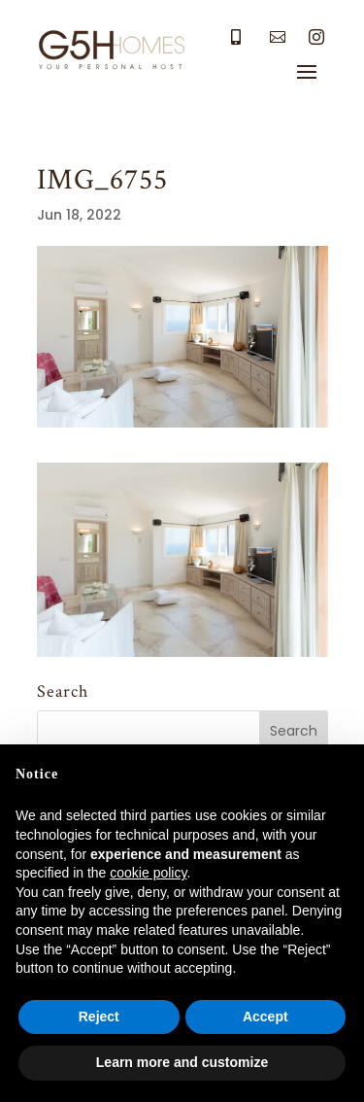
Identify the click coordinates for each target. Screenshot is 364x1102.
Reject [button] (99, 1016)
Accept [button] (265, 1016)
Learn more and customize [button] (182, 1062)
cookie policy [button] (148, 872)
